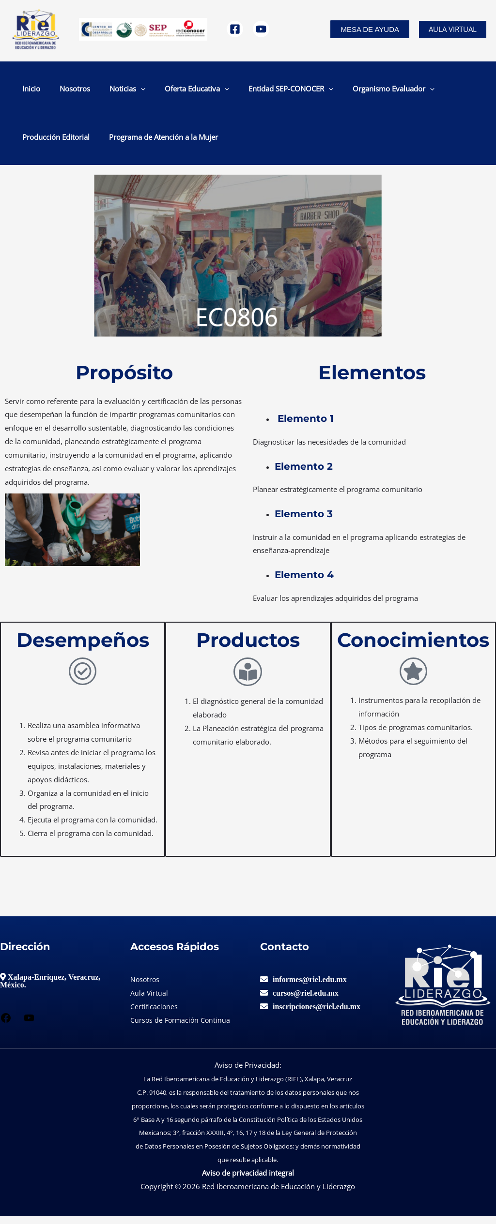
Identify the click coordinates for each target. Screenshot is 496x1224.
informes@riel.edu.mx (310, 987)
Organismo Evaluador (308, 90)
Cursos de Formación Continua (181, 1027)
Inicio (23, 90)
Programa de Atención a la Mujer (69, 143)
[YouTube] (261, 29)
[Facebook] (235, 29)
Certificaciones (154, 1014)
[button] (369, 29)
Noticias (89, 90)
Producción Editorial (386, 90)
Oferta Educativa (142, 90)
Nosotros (51, 90)
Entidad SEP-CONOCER (221, 90)
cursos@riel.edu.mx (306, 1000)
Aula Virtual (453, 29)
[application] (102, 90)
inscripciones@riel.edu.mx (316, 1014)
